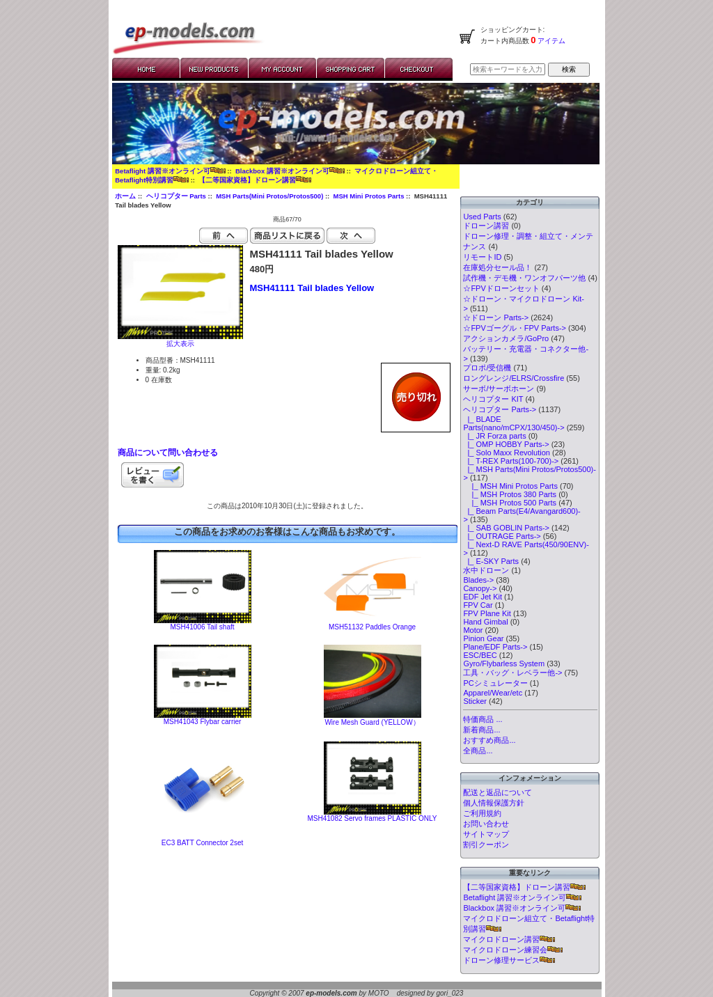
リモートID (482, 257)
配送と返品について (497, 792)
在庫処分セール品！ (497, 267)
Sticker (475, 701)
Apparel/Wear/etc (492, 693)
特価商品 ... (482, 719)
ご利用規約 (482, 813)
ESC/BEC (479, 655)
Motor (473, 630)
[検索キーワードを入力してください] (507, 69)
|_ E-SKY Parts (491, 561)
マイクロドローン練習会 (513, 949)
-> (499, 409)
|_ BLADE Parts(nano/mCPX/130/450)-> (513, 423)
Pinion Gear (483, 638)
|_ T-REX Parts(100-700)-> (510, 461)
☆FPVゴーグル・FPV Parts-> (514, 328)
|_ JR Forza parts (494, 436)
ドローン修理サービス (509, 960)
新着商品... (481, 729)
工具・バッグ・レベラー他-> (512, 672)
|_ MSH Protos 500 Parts (509, 502)
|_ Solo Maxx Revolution (506, 452)
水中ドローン (486, 570)
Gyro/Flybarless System (503, 663)
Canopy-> (479, 588)
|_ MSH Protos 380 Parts (509, 494)
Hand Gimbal (485, 622)
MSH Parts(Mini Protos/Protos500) (269, 196)
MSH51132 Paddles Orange (372, 627)
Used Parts (482, 216)
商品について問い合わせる (168, 452)
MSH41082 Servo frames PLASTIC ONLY (372, 818)
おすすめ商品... (489, 740)
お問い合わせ (486, 823)
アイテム (551, 41)
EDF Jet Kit (482, 596)
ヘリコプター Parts (176, 196)
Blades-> (478, 580)
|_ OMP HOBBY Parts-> (506, 444)
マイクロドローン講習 (509, 939)
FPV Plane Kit (486, 613)
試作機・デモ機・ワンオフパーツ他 (524, 278)
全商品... (477, 750)
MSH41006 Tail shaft (202, 627)
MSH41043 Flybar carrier (203, 721)
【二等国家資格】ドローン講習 (254, 180)
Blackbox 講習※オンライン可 (290, 171)
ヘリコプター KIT (493, 399)
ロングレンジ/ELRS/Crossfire (513, 378)
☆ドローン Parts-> (495, 317)
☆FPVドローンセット (501, 288)
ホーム (125, 196)
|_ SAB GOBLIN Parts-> (506, 528)
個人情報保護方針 (493, 803)
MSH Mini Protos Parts (369, 196)
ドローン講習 (486, 225)
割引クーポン (486, 844)
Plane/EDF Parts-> (495, 647)
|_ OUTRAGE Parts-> (501, 536)
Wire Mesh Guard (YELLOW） (371, 722)
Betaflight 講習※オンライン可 (170, 171)
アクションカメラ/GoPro (506, 338)
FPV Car (477, 605)
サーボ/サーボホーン (498, 388)
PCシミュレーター (495, 683)
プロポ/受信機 (487, 367)
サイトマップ (486, 834)
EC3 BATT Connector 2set (202, 843)
